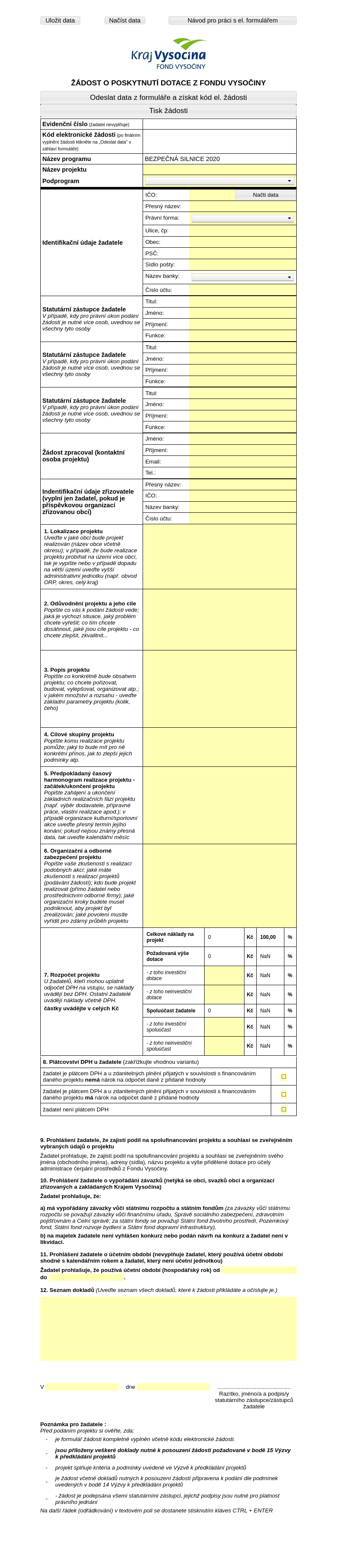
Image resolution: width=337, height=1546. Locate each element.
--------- (219, 533)
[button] (60, 20)
